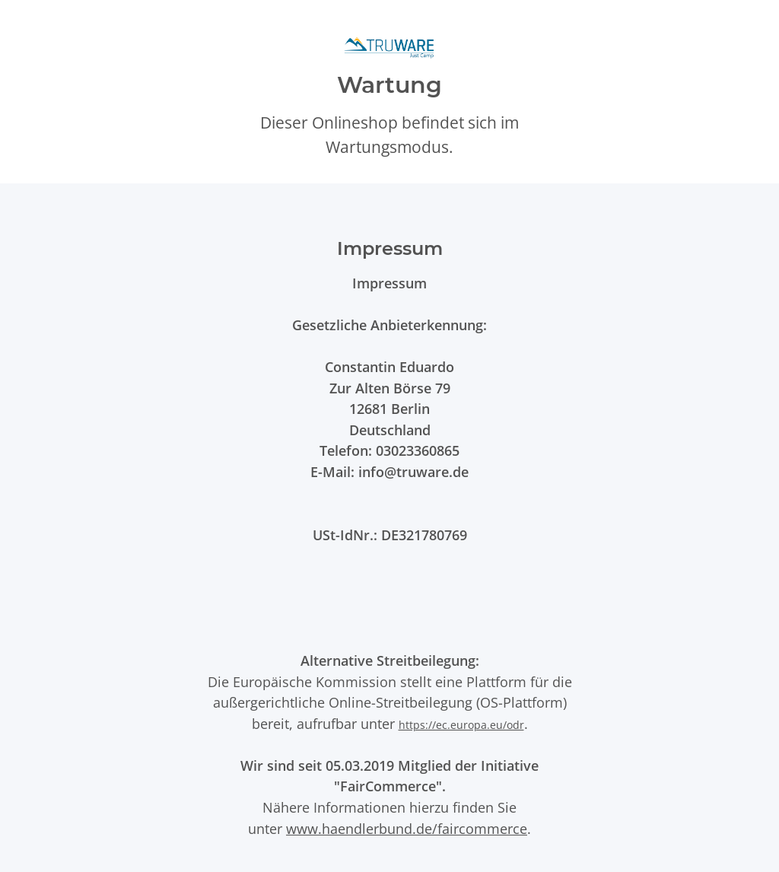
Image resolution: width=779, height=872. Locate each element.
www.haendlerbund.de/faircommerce (406, 828)
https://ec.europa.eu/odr (461, 725)
